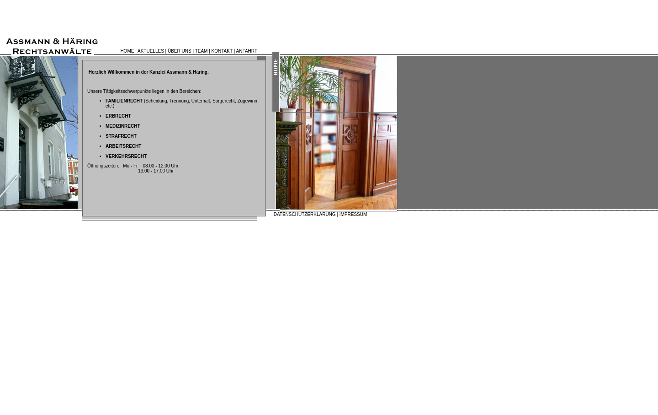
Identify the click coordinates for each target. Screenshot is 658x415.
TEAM (201, 51)
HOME (127, 51)
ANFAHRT (247, 51)
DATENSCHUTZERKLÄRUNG (305, 214)
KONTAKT (222, 51)
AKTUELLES (151, 51)
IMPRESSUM (353, 214)
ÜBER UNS (179, 51)
